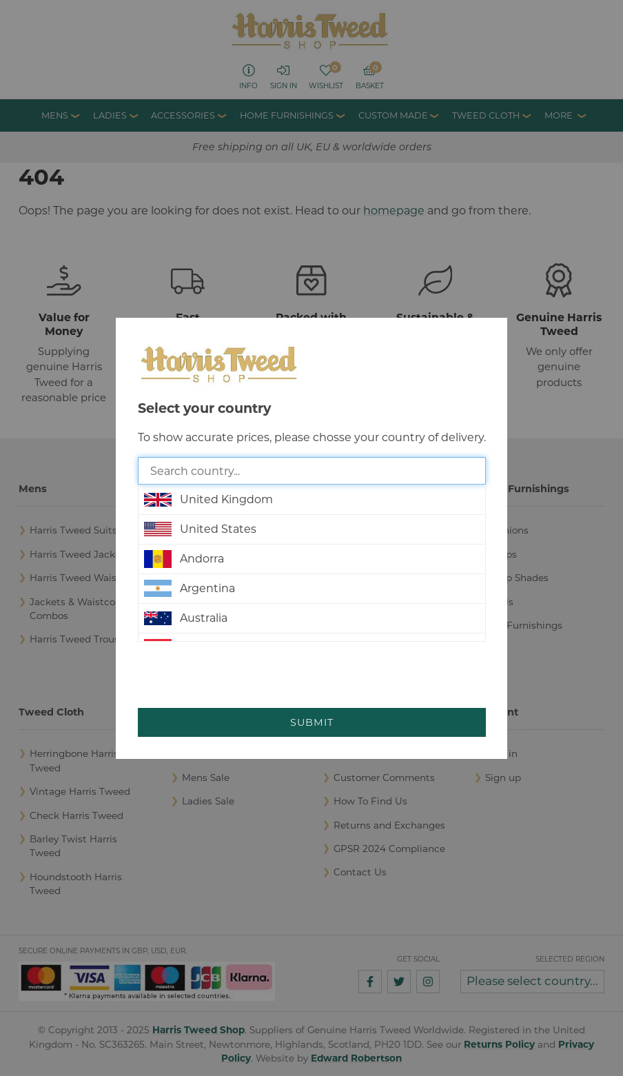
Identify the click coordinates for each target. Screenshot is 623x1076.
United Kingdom (208, 500)
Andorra (184, 559)
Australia (185, 618)
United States (200, 529)
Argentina (189, 589)
